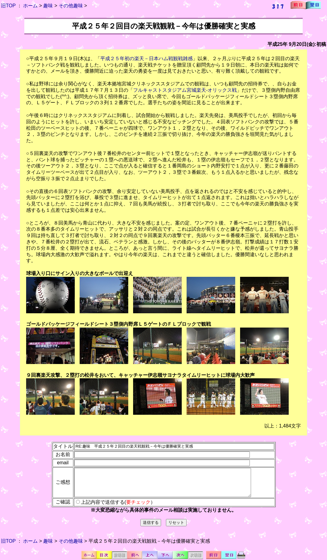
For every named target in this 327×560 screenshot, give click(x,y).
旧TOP (8, 5)
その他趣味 (71, 5)
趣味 (48, 5)
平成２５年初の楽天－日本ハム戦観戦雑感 (146, 58)
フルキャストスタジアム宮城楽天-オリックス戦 (185, 90)
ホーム (30, 5)
